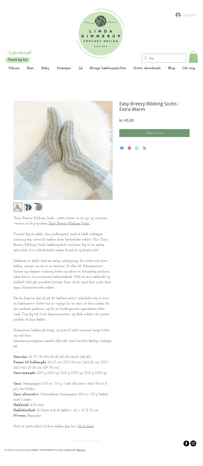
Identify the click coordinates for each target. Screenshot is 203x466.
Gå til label (85, 426)
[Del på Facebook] (122, 148)
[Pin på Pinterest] (129, 148)
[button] (193, 57)
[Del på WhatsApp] (137, 148)
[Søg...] (163, 58)
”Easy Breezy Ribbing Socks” (68, 223)
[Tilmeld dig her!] (17, 60)
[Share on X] (144, 148)
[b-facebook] (186, 443)
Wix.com (81, 449)
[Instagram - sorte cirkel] (193, 443)
